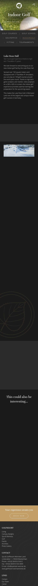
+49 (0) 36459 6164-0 (14, 561)
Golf (15, 22)
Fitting (10, 42)
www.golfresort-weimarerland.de (14, 569)
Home (7, 22)
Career (4, 584)
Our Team (5, 581)
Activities (5, 544)
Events (4, 541)
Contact (4, 579)
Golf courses (9, 33)
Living (4, 531)
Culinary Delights (8, 534)
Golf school (29, 33)
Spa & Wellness (7, 536)
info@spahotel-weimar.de (16, 566)
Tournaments (26, 42)
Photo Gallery (6, 546)
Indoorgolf (28, 38)
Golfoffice (12, 38)
